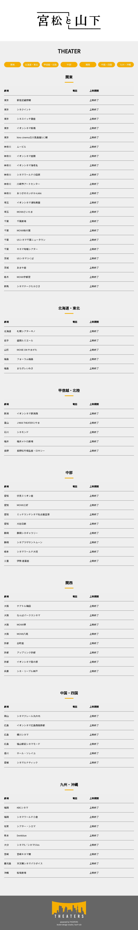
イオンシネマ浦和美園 (28, 202)
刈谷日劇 (21, 523)
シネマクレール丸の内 (28, 716)
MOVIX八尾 (22, 634)
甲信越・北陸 (50, 64)
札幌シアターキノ (26, 331)
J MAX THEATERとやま (28, 422)
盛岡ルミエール (25, 340)
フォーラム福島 (25, 359)
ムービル (21, 146)
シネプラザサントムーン (29, 542)
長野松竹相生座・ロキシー (31, 450)
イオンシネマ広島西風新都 (31, 725)
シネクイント (24, 109)
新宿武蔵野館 (24, 100)
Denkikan (22, 835)
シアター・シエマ (26, 826)
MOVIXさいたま (25, 211)
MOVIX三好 (22, 505)
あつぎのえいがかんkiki (29, 193)
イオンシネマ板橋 (26, 128)
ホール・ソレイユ (26, 753)
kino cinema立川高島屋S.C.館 (32, 137)
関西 (88, 64)
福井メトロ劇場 (25, 441)
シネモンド (23, 432)
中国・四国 (106, 64)
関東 (12, 64)
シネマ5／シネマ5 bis (28, 844)
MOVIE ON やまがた (27, 349)
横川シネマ (23, 734)
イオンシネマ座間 (26, 156)
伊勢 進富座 (23, 561)
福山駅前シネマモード (28, 744)
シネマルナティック (27, 762)
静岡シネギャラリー (27, 533)
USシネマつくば (25, 258)
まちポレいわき (25, 368)
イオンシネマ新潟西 (27, 413)
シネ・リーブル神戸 (27, 671)
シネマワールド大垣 (27, 551)
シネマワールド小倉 (27, 817)
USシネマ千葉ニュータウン (31, 239)
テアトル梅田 (24, 606)
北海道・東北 (31, 64)
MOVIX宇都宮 (24, 277)
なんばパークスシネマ (28, 615)
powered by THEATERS (69, 922)
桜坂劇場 (21, 872)
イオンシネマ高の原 (27, 661)
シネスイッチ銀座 (26, 118)
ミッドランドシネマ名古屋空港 (33, 514)
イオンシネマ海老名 (27, 165)
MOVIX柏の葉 (24, 230)
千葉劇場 (21, 221)
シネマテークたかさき (28, 286)
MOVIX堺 (21, 624)
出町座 (20, 643)
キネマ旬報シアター (27, 249)
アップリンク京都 (26, 652)
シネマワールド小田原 (28, 174)
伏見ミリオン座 (25, 495)
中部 (69, 64)
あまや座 (21, 267)
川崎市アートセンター (28, 184)
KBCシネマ (22, 807)
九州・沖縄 (125, 64)
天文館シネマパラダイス (30, 863)
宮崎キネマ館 (24, 854)
